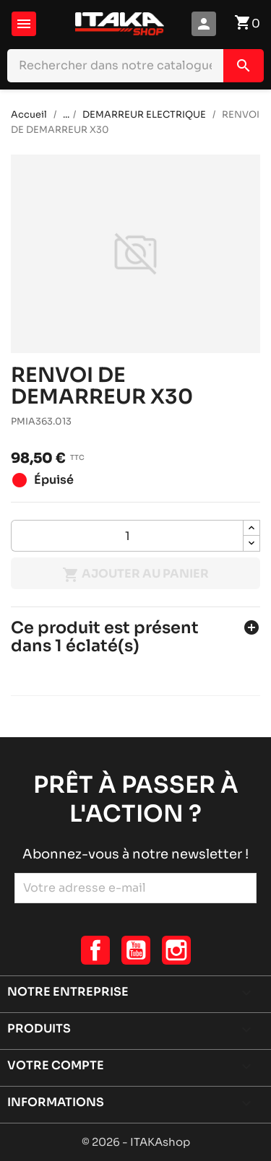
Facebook (95, 950)
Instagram (176, 950)
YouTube (135, 950)
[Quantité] (127, 536)
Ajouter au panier (135, 574)
